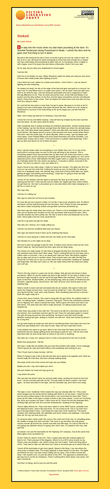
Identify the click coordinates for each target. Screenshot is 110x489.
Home (18, 25)
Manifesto (27, 25)
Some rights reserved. (81, 471)
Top (50, 474)
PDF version (55, 25)
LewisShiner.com (40, 25)
